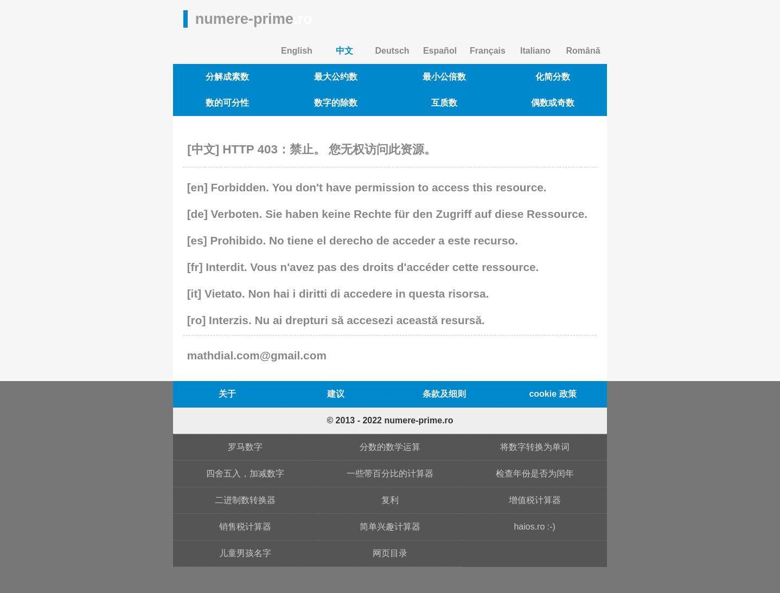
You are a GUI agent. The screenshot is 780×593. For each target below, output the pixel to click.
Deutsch (392, 50)
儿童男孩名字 (245, 553)
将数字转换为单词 (535, 447)
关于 (227, 393)
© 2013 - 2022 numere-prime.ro (390, 420)
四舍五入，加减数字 (245, 473)
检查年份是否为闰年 (535, 473)
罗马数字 (245, 447)
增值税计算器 (535, 500)
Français (488, 50)
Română (583, 50)
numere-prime (253, 18)
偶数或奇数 (552, 102)
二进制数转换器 (245, 500)
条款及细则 (444, 393)
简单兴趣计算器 (390, 526)
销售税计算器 (245, 526)
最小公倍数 (444, 76)
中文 (344, 50)
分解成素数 (227, 76)
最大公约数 (335, 76)
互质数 (444, 102)
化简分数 (552, 76)
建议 (335, 393)
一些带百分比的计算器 (390, 473)
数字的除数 (335, 102)
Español (440, 50)
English (296, 50)
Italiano (535, 50)
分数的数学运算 (390, 447)
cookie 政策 (552, 393)
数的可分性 (227, 102)
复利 (390, 500)
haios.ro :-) (534, 526)
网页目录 (390, 553)
